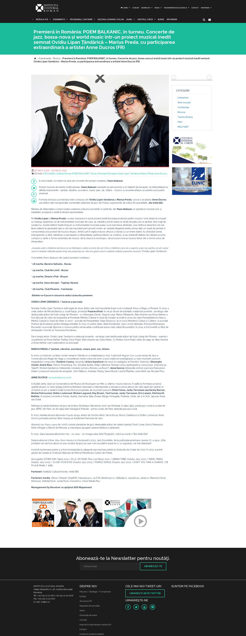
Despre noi (145, 8)
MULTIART (183, 127)
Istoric (82, 610)
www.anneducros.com (59, 377)
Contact (195, 8)
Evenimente (59, 19)
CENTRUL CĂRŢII (145, 19)
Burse (161, 19)
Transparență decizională (175, 8)
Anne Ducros (160, 173)
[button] (166, 77)
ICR (44, 173)
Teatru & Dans (185, 117)
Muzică (181, 112)
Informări (172, 19)
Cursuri (135, 8)
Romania (111, 173)
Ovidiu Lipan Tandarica (128, 173)
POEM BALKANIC (81, 173)
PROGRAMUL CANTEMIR (81, 19)
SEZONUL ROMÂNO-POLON (111, 19)
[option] (43, 513)
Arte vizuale (184, 102)
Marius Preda (146, 173)
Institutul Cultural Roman (59, 173)
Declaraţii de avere (88, 615)
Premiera (102, 173)
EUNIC (129, 19)
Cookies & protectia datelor (92, 634)
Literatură (183, 97)
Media (157, 8)
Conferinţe (183, 107)
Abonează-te (153, 566)
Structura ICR (86, 601)
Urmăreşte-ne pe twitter (145, 593)
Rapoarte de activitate (90, 606)
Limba (124, 8)
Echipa (83, 596)
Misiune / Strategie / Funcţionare (95, 591)
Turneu (93, 173)
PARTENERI (205, 8)
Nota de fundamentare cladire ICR (95, 624)
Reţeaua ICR (42, 19)
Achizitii (83, 620)
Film (180, 122)
